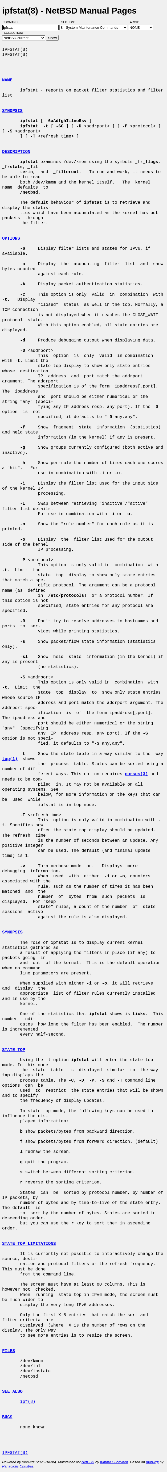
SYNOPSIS (12, 111)
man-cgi (152, 1462)
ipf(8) (27, 1402)
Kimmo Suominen (114, 1462)
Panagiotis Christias (18, 1466)
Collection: (13, 32)
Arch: (137, 22)
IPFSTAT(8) (15, 1453)
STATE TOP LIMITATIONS (29, 1244)
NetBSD (88, 1462)
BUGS (7, 1417)
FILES (8, 1351)
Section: (69, 22)
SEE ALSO (12, 1392)
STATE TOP (13, 1050)
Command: (12, 22)
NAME (7, 80)
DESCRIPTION (16, 152)
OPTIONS (11, 238)
